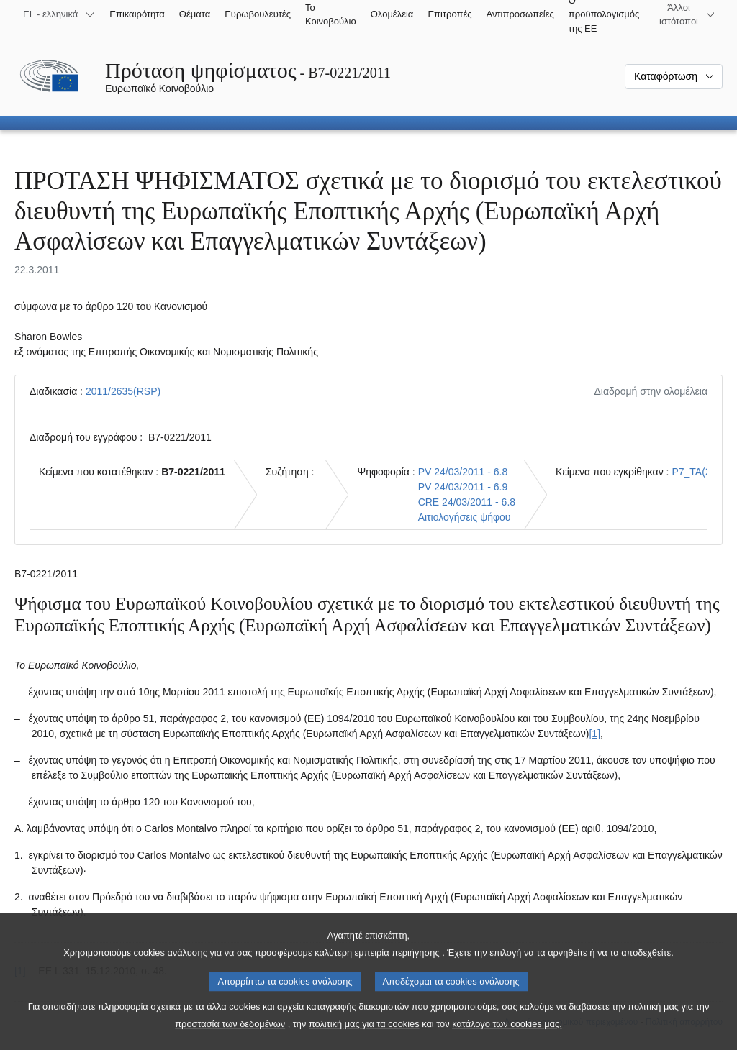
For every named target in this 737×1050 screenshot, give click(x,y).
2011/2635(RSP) (123, 391)
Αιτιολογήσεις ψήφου (464, 517)
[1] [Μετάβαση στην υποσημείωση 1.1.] (594, 733)
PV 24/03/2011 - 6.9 (463, 487)
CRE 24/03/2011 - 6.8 (466, 502)
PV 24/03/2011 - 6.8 (463, 472)
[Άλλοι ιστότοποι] (687, 14)
